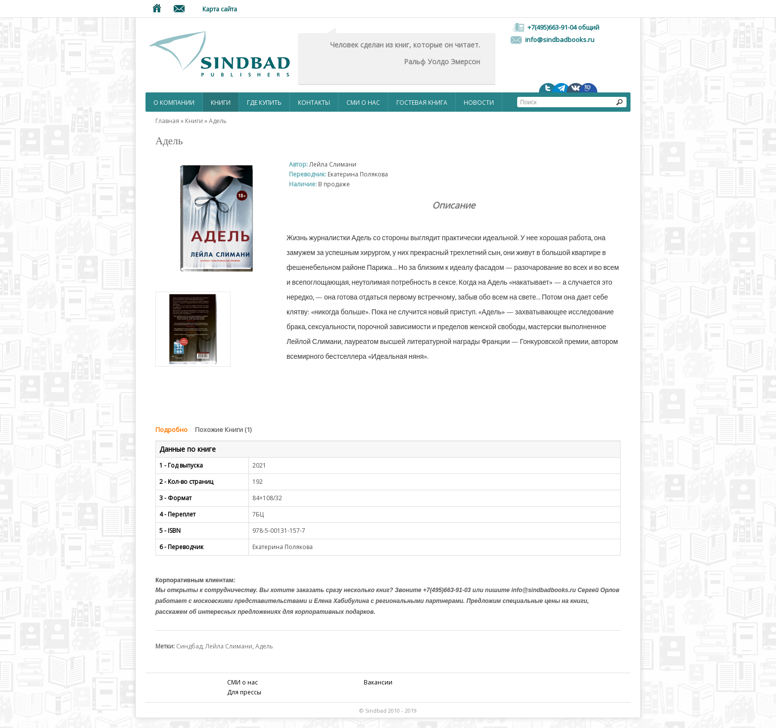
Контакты (314, 102)
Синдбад (189, 646)
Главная (167, 121)
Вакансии (378, 682)
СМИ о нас (363, 102)
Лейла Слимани (228, 646)
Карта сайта (219, 9)
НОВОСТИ (479, 102)
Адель (218, 121)
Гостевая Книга (421, 102)
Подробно (171, 429)
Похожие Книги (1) (223, 429)
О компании (173, 102)
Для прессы (244, 692)
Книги (221, 102)
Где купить (264, 102)
